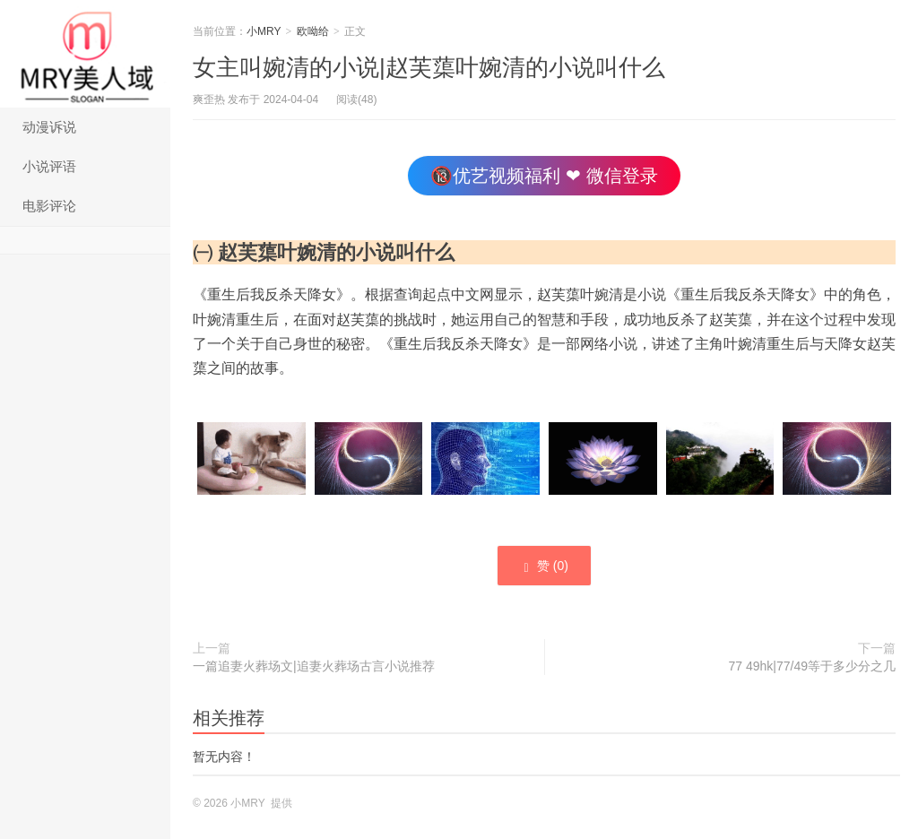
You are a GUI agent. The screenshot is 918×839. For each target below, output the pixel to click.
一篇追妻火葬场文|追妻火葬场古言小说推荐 (314, 666)
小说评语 (49, 166)
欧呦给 (313, 31)
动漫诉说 (49, 126)
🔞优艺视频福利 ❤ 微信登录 (543, 176)
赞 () (544, 566)
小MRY (85, 54)
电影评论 (49, 205)
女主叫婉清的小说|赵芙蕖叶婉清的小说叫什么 (429, 67)
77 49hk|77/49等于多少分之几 (812, 666)
